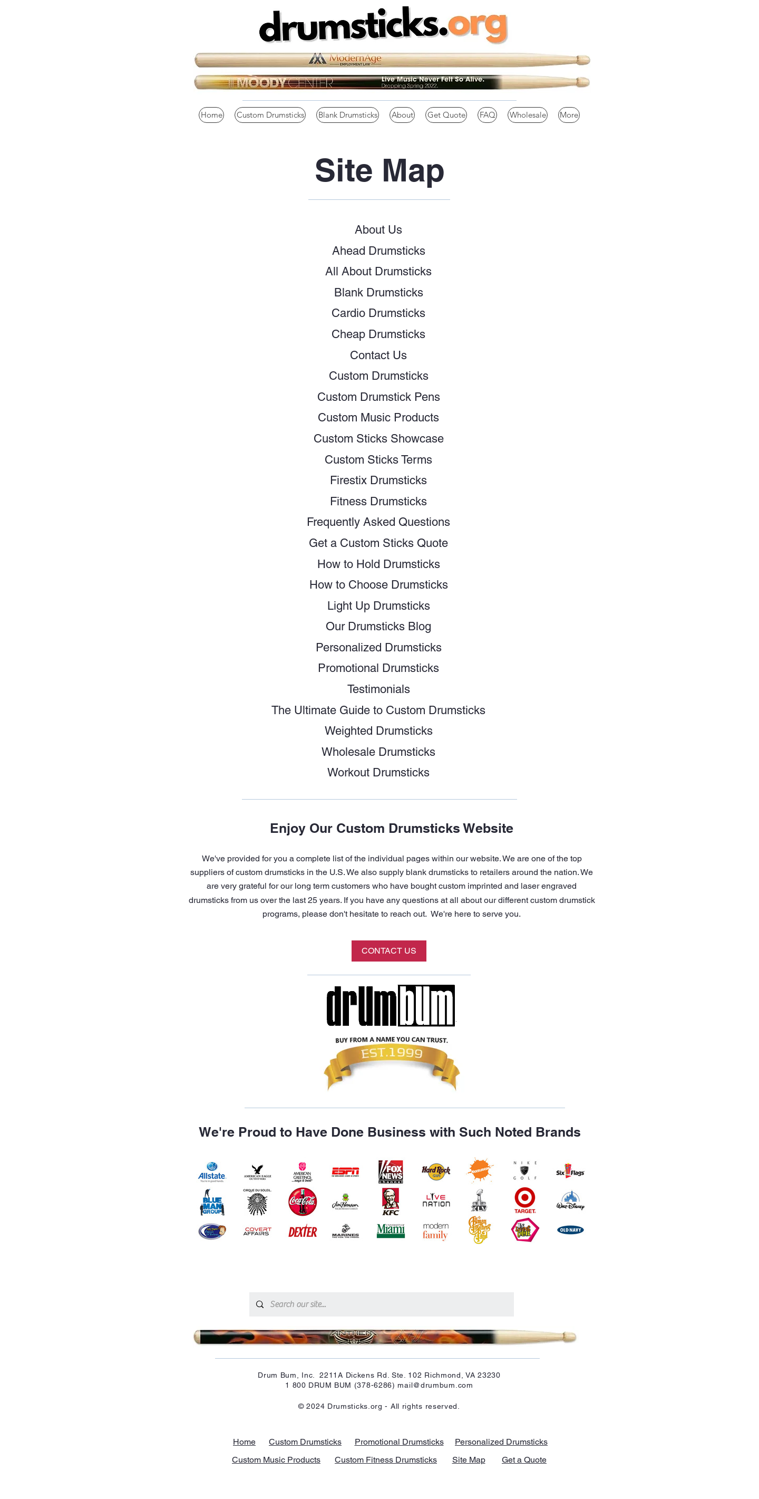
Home (244, 1442)
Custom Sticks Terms (378, 459)
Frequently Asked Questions (378, 522)
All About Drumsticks (378, 271)
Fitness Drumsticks (378, 501)
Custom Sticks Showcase (379, 438)
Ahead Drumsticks (378, 250)
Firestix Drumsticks (378, 480)
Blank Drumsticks (378, 292)
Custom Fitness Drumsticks (386, 1460)
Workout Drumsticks (378, 772)
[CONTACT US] (389, 951)
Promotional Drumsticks (378, 668)
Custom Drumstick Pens (378, 396)
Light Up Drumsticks (378, 605)
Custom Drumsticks (379, 375)
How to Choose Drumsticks (378, 584)
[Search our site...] (381, 1304)
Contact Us (378, 355)
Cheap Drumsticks (378, 334)
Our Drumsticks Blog (378, 626)
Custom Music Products (378, 417)
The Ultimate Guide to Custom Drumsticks (378, 710)
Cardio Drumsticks (378, 313)
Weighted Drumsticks (379, 730)
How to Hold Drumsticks (378, 564)
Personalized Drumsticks (379, 647)
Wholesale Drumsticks (378, 751)
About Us (378, 229)
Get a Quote (524, 1460)
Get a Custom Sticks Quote (378, 543)
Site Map (468, 1460)
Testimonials (378, 689)
